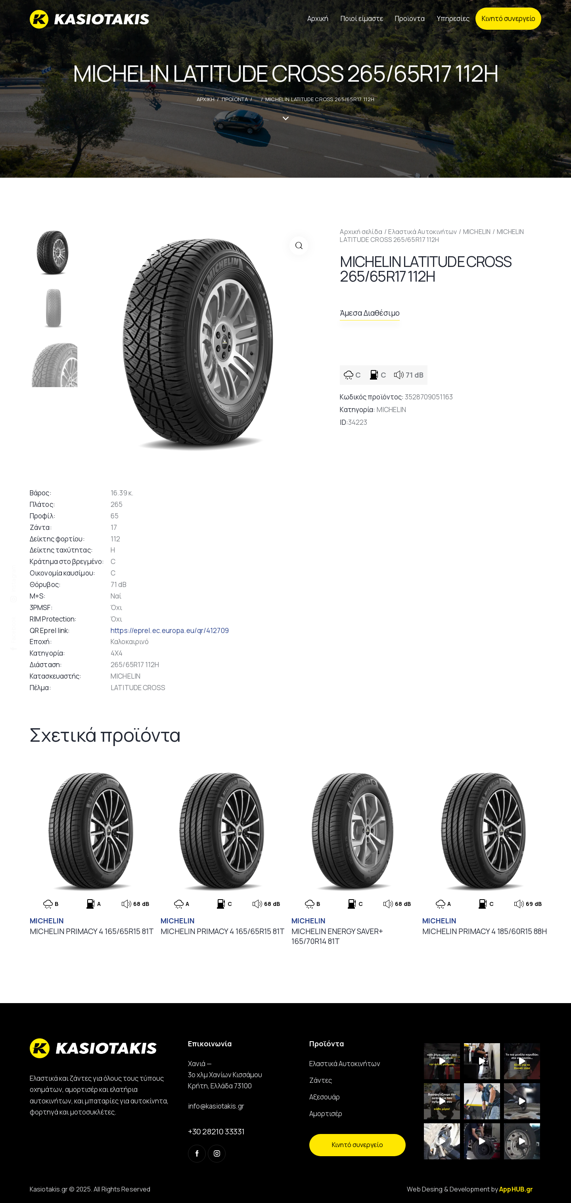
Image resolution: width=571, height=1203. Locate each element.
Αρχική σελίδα (361, 231)
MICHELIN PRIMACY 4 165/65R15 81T (92, 931)
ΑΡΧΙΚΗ (206, 99)
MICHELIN (477, 231)
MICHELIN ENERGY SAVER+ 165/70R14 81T (337, 936)
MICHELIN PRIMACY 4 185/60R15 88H (484, 931)
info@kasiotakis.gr (216, 1106)
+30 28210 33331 (216, 1131)
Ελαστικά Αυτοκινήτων (422, 231)
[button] (298, 245)
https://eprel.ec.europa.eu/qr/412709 (170, 630)
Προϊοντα (235, 99)
